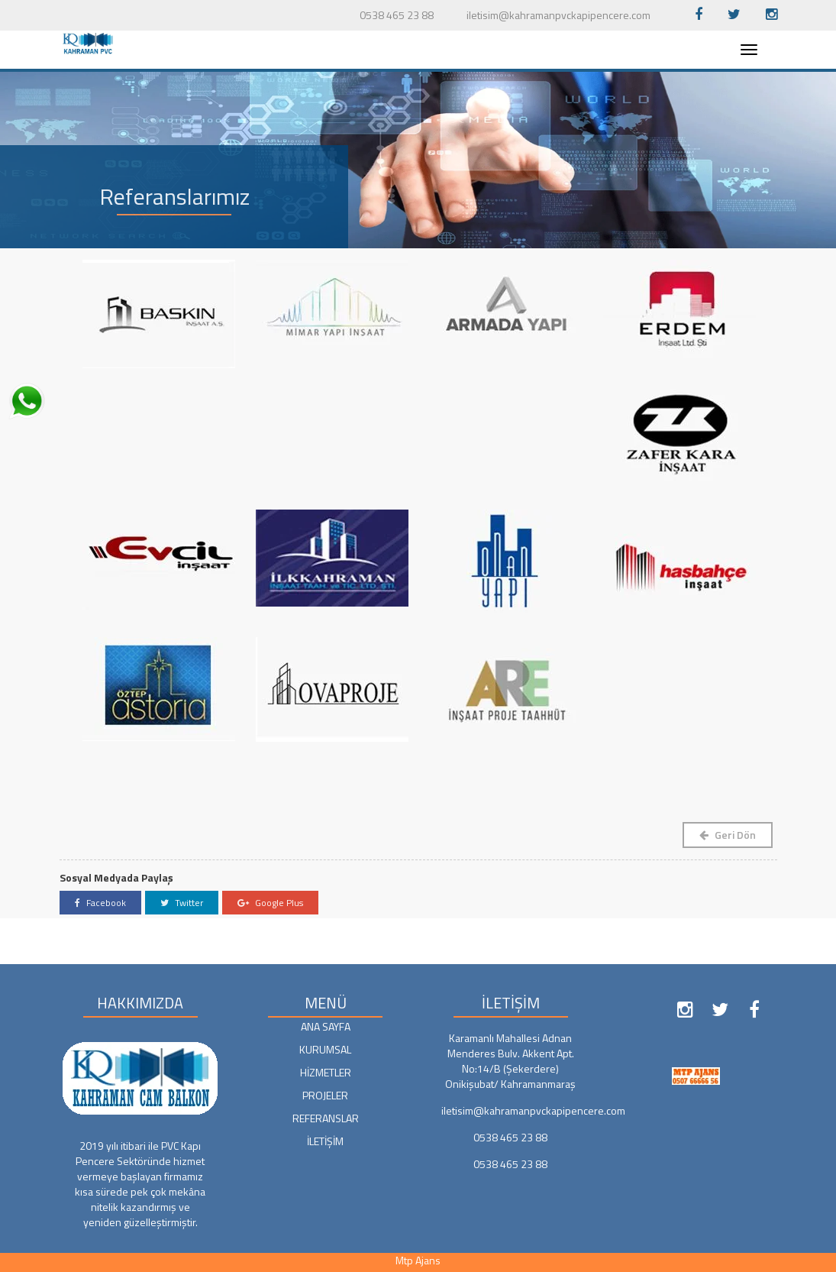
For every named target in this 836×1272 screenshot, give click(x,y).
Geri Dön (727, 835)
